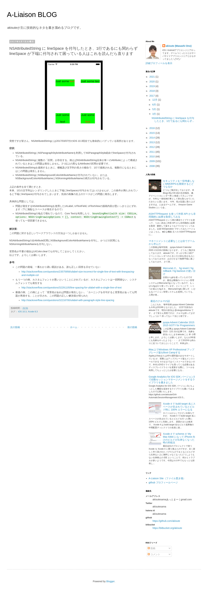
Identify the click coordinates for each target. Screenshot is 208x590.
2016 (152, 128)
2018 (152, 91)
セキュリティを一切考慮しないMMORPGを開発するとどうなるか (178, 184)
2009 (152, 161)
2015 (152, 133)
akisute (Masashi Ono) (179, 45)
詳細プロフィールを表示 (159, 63)
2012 (152, 147)
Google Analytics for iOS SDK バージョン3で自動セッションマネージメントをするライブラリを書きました (172, 379)
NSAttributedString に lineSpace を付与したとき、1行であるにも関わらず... (173, 119)
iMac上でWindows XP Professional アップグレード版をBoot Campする (171, 351)
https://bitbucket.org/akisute (167, 528)
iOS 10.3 (22, 311)
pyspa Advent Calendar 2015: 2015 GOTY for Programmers (179, 324)
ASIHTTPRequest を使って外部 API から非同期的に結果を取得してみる (172, 215)
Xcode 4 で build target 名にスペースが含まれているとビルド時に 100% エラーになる (179, 406)
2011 (152, 151)
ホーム (73, 327)
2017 (152, 95)
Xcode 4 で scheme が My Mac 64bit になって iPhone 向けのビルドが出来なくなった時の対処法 (179, 438)
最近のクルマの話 (160, 301)
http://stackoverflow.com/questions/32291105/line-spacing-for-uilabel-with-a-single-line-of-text (71, 287)
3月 (154, 114)
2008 (152, 166)
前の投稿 (132, 327)
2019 (152, 86)
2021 (152, 76)
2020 (152, 81)
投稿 (151, 548)
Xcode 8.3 (33, 311)
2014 (152, 137)
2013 (152, 142)
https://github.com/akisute (166, 521)
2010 (152, 156)
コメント (154, 554)
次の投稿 (15, 327)
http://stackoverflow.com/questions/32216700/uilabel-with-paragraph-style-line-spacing (67, 300)
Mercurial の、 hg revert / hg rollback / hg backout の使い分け (179, 271)
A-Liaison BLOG (32, 14)
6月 (154, 104)
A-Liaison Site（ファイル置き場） (167, 478)
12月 (155, 99)
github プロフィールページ (163, 482)
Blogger (110, 581)
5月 (154, 109)
